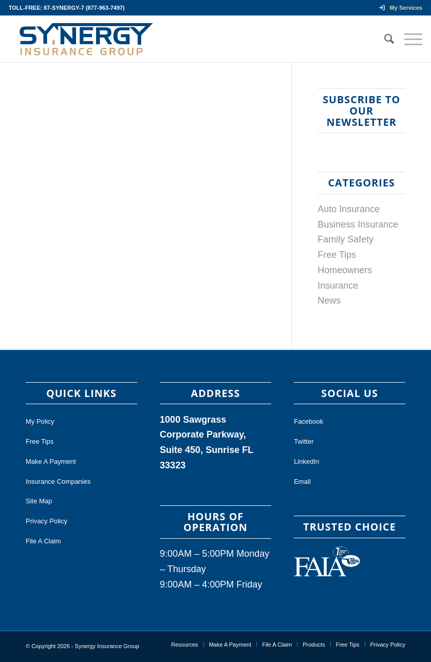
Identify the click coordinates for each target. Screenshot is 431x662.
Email (302, 481)
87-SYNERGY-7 (64, 8)
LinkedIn (306, 461)
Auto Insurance (348, 209)
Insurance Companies (58, 481)
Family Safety (345, 239)
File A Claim (43, 541)
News (329, 300)
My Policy (40, 421)
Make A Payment (51, 461)
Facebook (308, 421)
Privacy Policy (46, 521)
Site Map (39, 501)
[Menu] (408, 39)
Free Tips (336, 255)
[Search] (384, 39)
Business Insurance (357, 224)
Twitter (303, 441)
